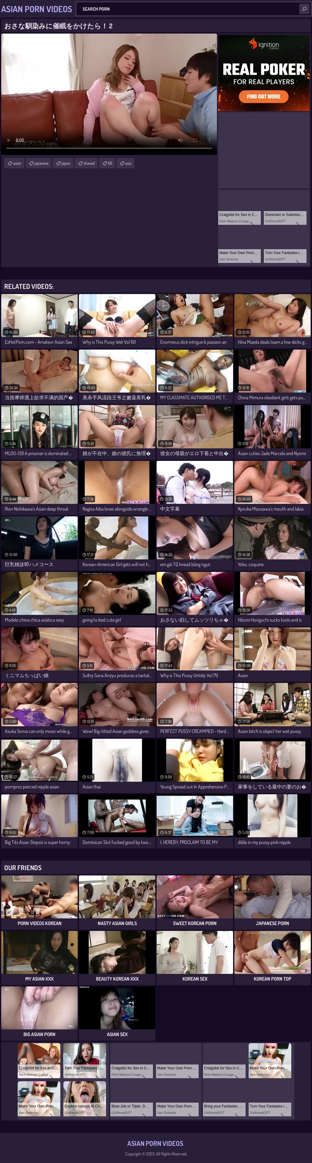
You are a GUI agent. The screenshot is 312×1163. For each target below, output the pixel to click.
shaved (89, 163)
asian (17, 163)
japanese (41, 163)
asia (128, 163)
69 (110, 163)
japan (66, 163)
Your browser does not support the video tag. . (109, 94)
